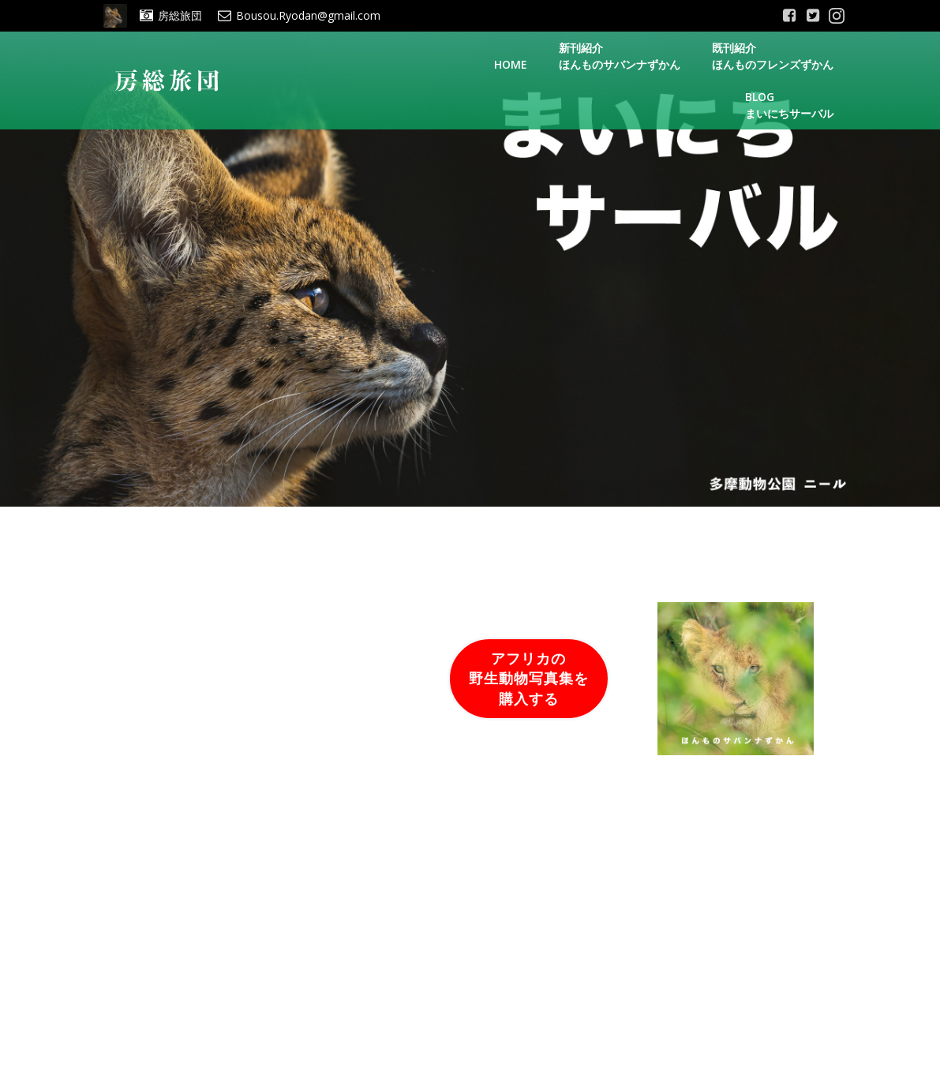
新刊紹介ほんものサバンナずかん (619, 56)
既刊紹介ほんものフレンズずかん (772, 56)
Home (510, 64)
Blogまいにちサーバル (789, 105)
